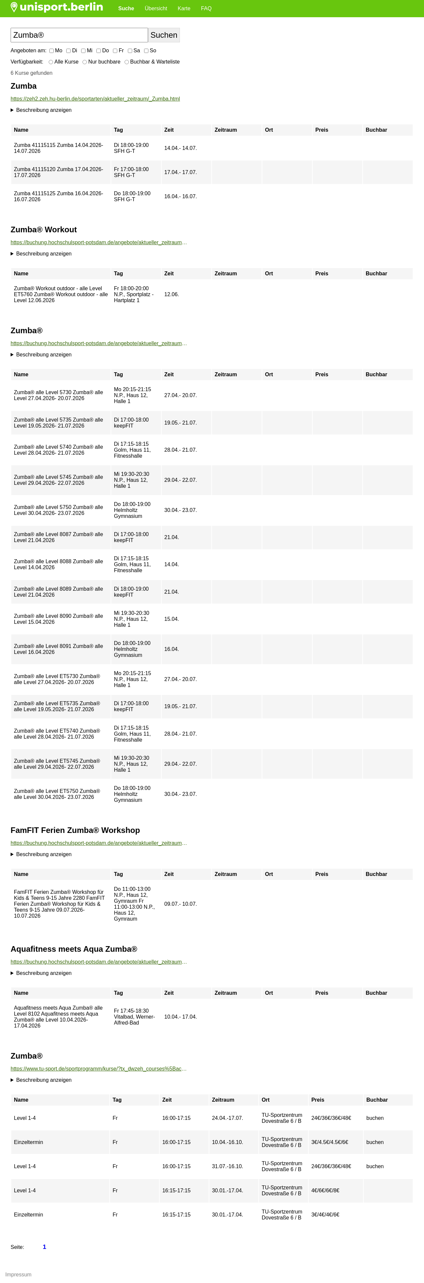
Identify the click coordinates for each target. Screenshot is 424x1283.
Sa (134, 50)
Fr (118, 50)
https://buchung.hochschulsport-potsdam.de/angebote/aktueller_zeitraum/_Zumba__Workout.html (99, 242)
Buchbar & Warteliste (152, 62)
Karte (184, 8)
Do (102, 50)
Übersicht (156, 8)
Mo (56, 50)
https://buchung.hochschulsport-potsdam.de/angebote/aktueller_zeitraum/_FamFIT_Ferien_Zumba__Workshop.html (99, 843)
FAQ (206, 8)
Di (71, 50)
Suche (126, 8)
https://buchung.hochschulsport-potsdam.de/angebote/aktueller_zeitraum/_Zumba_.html (99, 343)
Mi (86, 50)
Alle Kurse (64, 62)
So (150, 50)
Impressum (18, 1274)
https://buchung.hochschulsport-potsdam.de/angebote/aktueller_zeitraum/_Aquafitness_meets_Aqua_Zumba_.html (99, 962)
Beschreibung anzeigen (44, 110)
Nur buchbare (101, 62)
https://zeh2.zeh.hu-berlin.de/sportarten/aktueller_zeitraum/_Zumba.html (95, 99)
